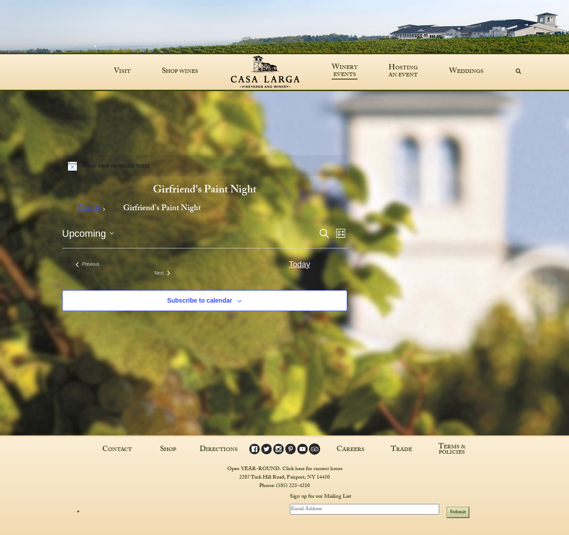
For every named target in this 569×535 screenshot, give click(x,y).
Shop (168, 450)
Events (89, 210)
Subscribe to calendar (199, 300)
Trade (401, 450)
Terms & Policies (452, 450)
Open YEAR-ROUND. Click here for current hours (284, 469)
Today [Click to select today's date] (299, 264)
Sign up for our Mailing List (320, 497)
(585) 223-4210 (293, 486)
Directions (219, 450)
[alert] (204, 165)
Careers (351, 450)
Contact (117, 450)
